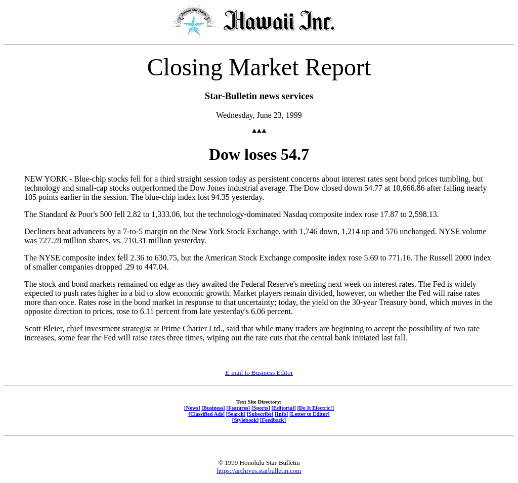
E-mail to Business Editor (259, 372)
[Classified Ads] (206, 414)
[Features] (238, 408)
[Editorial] (283, 408)
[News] (192, 408)
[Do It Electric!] (315, 408)
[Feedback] (273, 420)
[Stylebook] (245, 420)
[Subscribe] (260, 414)
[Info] (281, 414)
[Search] (236, 414)
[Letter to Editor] (309, 414)
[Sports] (260, 408)
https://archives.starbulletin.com (259, 470)
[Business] (213, 408)
